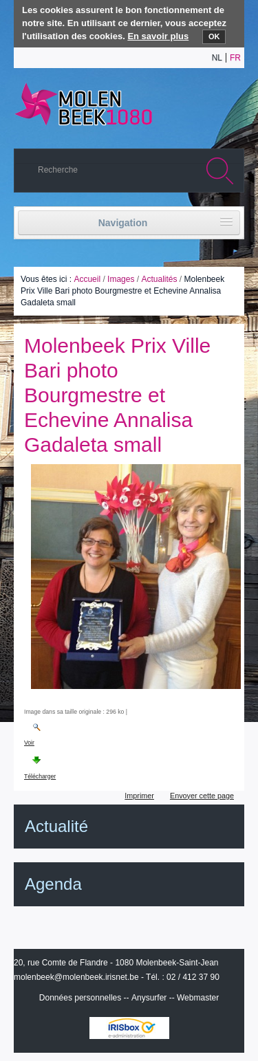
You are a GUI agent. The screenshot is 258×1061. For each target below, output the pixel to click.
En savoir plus (158, 36)
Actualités (159, 279)
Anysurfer (148, 998)
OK (214, 36)
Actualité (56, 826)
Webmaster (198, 998)
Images (120, 279)
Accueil (87, 279)
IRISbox (129, 1028)
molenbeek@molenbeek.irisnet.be (76, 977)
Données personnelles (80, 998)
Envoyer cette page (202, 795)
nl (217, 58)
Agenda (53, 884)
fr (235, 58)
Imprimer (139, 795)
